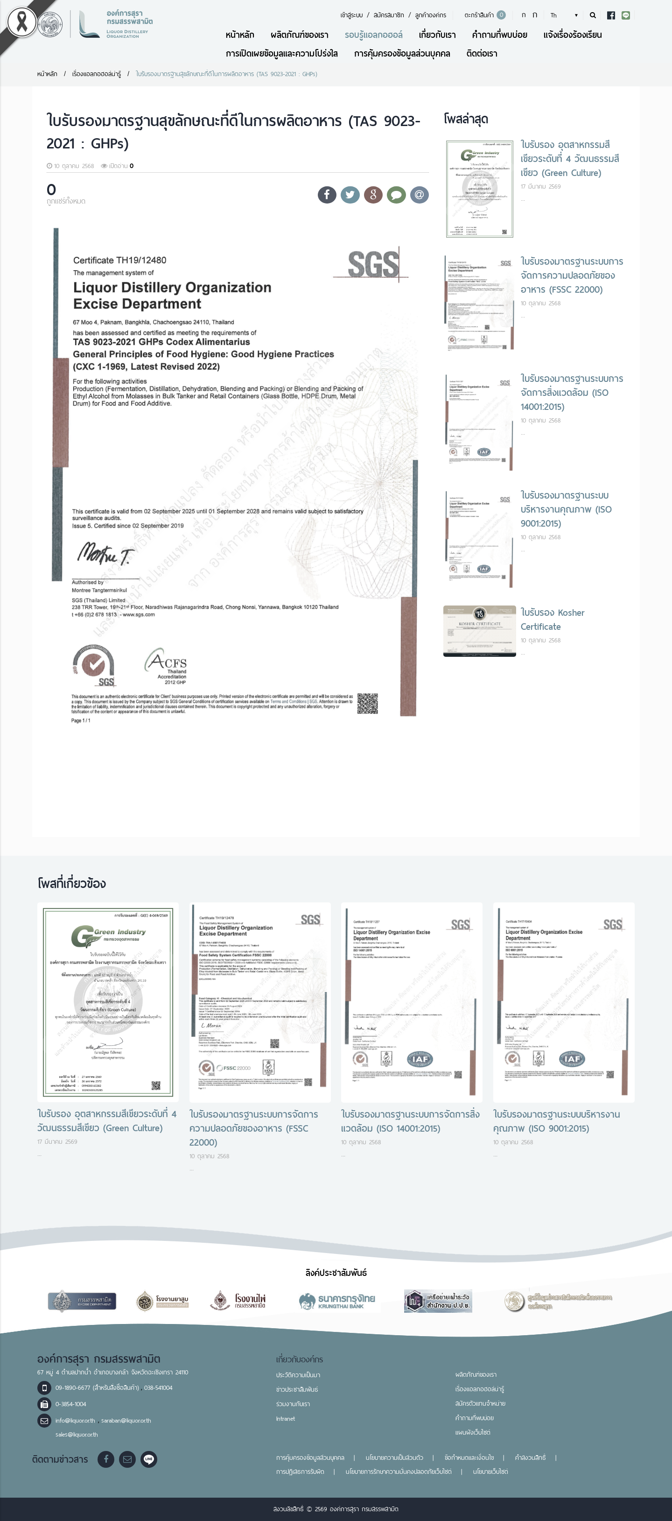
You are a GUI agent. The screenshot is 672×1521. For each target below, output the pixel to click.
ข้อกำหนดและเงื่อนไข (469, 1457)
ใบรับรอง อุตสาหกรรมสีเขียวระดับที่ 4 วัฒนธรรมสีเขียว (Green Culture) (570, 159)
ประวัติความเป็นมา (298, 1375)
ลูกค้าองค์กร (430, 15)
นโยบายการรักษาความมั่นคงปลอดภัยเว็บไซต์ (399, 1471)
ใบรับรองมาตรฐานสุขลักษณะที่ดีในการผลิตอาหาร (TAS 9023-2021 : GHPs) (226, 74)
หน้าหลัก (240, 35)
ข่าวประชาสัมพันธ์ (297, 1389)
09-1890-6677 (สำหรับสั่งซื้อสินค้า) (97, 1387)
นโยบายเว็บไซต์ (490, 1471)
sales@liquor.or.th (77, 1434)
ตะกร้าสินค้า (484, 15)
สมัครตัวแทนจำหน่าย (480, 1403)
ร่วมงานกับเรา (293, 1404)
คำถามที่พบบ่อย (499, 35)
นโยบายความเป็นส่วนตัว (394, 1457)
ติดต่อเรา (482, 53)
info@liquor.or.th (77, 1420)
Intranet (285, 1418)
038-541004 (158, 1387)
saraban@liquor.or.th (126, 1420)
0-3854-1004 (71, 1404)
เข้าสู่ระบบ (352, 15)
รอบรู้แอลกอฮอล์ (374, 35)
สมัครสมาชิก (389, 15)
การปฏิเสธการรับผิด (300, 1471)
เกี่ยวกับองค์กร (299, 1359)
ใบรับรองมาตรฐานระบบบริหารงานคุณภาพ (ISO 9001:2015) (566, 509)
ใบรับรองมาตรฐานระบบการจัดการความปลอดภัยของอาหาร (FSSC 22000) (572, 275)
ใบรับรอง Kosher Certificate (553, 619)
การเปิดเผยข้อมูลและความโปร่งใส (282, 53)
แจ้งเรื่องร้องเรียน (573, 35)
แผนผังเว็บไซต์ (472, 1432)
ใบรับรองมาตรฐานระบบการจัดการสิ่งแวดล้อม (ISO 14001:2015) (572, 393)
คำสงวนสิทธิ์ (530, 1457)
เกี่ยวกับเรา (437, 35)
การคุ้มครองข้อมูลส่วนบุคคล (402, 53)
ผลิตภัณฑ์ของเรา (300, 35)
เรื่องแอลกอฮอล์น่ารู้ (96, 74)
